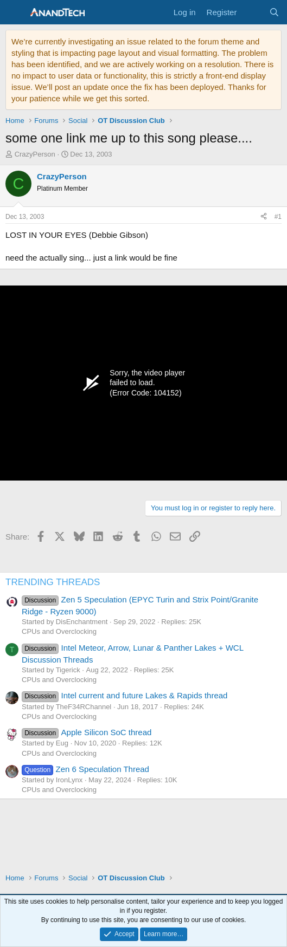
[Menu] (15, 12)
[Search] (274, 12)
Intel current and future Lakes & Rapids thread (124, 695)
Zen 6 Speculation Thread (85, 769)
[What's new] (252, 12)
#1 (278, 216)
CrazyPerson (35, 154)
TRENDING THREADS (52, 582)
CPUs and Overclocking (59, 631)
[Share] (264, 217)
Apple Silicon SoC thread (86, 732)
